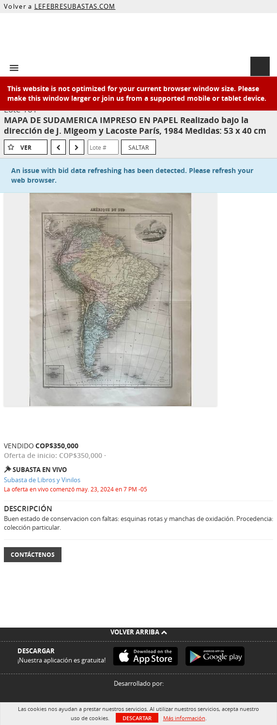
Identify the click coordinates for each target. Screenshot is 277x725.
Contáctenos (33, 555)
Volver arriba (138, 632)
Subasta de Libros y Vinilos (42, 479)
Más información (184, 718)
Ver (25, 147)
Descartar (137, 718)
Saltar (138, 147)
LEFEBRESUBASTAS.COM (75, 6)
